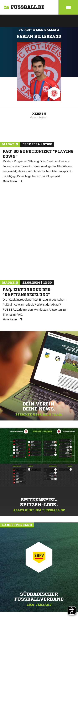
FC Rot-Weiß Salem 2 (39, 29)
